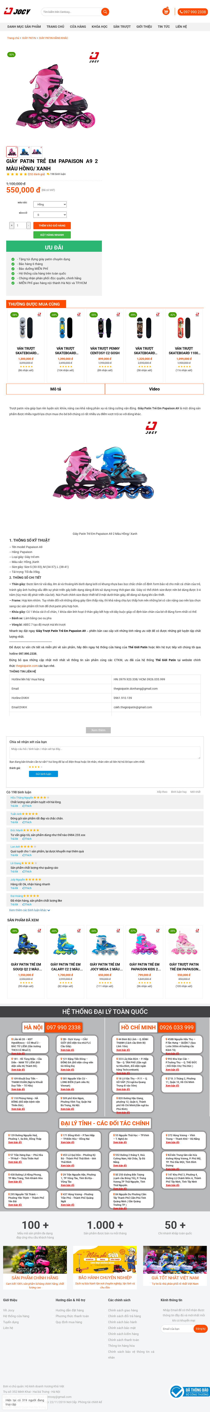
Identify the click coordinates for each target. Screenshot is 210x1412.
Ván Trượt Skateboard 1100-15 (184, 351)
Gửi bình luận (43, 774)
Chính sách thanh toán (123, 1340)
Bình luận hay (179, 791)
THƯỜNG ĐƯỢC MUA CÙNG (34, 304)
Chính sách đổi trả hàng (124, 1316)
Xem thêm (98, 730)
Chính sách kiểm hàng (123, 1334)
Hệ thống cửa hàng (16, 1316)
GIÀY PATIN (29, 38)
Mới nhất (195, 791)
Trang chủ (13, 38)
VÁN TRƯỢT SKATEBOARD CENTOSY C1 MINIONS (65, 351)
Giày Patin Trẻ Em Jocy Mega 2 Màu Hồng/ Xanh (105, 967)
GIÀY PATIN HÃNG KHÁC (53, 38)
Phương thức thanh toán (72, 1316)
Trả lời (14, 805)
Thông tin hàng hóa (121, 1346)
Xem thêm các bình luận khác (29, 910)
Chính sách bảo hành (122, 1322)
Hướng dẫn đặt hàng (70, 1310)
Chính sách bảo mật (122, 1328)
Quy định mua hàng (69, 1322)
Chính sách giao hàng (123, 1310)
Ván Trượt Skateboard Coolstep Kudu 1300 (26, 351)
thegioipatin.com (27, 665)
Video (154, 389)
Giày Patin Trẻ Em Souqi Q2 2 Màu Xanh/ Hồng (26, 967)
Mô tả (55, 389)
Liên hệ (8, 1328)
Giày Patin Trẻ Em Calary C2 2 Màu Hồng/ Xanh (66, 967)
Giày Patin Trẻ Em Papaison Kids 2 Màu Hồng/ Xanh (144, 967)
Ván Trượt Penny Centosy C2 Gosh (105, 351)
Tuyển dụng (11, 1322)
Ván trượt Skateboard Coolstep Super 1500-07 (144, 351)
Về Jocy (8, 1310)
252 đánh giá (36, 174)
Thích (28, 805)
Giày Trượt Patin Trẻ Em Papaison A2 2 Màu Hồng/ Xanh (184, 967)
